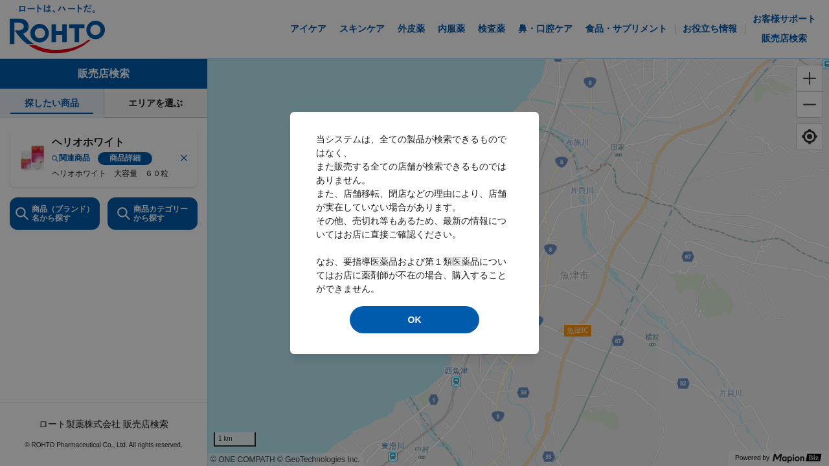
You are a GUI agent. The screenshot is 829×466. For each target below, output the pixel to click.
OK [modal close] (415, 320)
